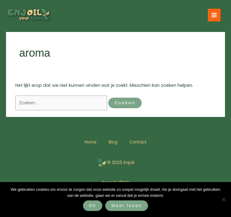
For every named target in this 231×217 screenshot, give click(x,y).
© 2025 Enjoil (120, 162)
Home (91, 142)
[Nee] (223, 200)
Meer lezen (126, 205)
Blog (113, 142)
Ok (93, 205)
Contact (137, 142)
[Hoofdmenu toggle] (214, 15)
